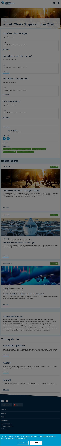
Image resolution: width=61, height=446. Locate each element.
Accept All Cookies (36, 442)
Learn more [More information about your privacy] (24, 438)
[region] (30, 440)
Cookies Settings (23, 442)
